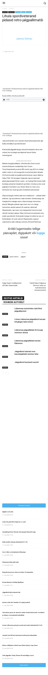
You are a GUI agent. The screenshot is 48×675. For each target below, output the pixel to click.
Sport (23, 12)
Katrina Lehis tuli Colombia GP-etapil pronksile (16, 602)
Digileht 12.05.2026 (7, 512)
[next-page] (7, 373)
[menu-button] (4, 3)
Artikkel (11, 9)
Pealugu (18, 12)
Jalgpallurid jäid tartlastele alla (11, 592)
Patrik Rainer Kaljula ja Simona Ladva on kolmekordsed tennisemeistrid (38, 286)
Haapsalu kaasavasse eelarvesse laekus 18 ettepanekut (17, 572)
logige (41, 233)
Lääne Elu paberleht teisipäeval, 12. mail (14, 522)
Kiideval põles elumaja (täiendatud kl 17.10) (14, 542)
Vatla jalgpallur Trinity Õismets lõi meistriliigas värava (18, 655)
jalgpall (23, 256)
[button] (45, 3)
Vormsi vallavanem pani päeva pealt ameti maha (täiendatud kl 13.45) (22, 625)
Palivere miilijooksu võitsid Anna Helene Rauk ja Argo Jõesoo (20, 645)
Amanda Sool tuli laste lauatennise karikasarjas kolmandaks (19, 635)
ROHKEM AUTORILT (14, 302)
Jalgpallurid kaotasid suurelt (27, 362)
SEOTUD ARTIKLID (13, 298)
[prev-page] (3, 373)
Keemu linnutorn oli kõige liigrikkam (13, 582)
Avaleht (4, 9)
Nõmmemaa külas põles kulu (10, 562)
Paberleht (11, 12)
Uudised (29, 12)
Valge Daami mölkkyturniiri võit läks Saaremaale (11, 284)
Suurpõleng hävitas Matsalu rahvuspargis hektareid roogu (19, 532)
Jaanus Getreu (24, 38)
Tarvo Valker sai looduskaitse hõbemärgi (14, 552)
